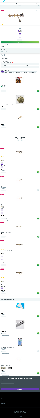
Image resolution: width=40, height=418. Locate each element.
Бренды (20, 395)
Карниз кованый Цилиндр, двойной (6, 365)
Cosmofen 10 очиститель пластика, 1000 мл (7, 347)
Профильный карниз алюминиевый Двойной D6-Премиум (9, 330)
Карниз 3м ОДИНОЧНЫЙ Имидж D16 (6, 232)
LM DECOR (27, 64)
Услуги (20, 398)
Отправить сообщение (20, 389)
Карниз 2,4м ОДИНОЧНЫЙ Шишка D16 (7, 186)
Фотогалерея (20, 403)
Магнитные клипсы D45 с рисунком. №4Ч (7, 104)
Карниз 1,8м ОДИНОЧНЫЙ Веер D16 (6, 250)
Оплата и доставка (20, 406)
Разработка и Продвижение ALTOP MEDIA (20, 416)
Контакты (20, 408)
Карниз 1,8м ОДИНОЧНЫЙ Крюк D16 (6, 204)
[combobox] (2, 51)
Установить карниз (3, 85)
